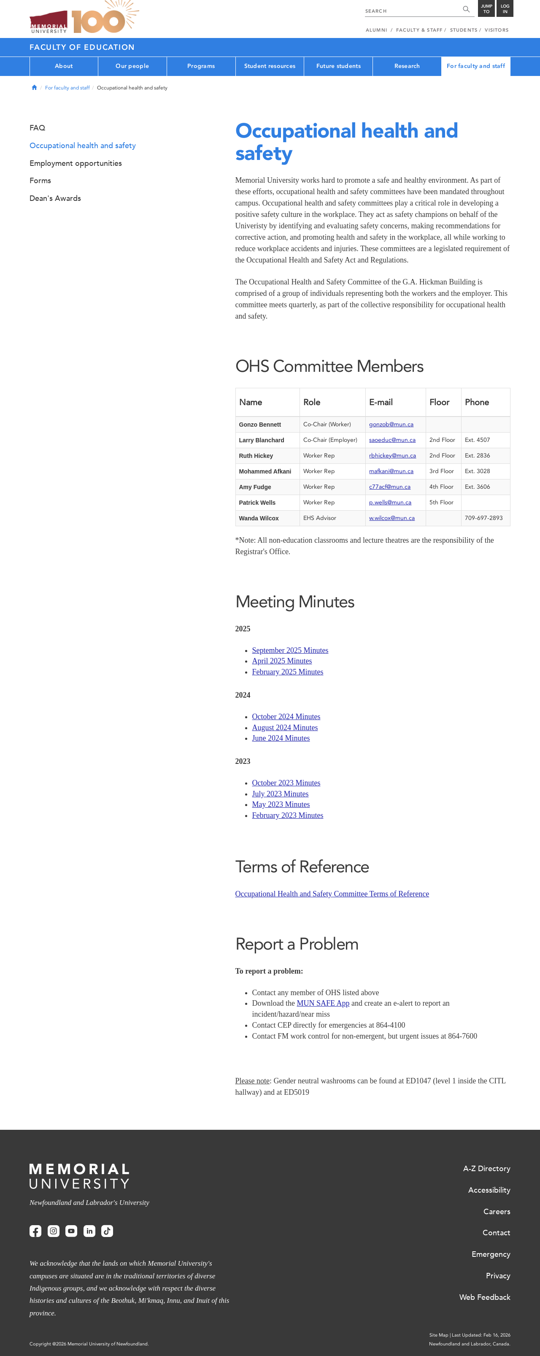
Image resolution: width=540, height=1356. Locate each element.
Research (407, 66)
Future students (338, 66)
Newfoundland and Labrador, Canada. (469, 1344)
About (64, 66)
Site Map (438, 1335)
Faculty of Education (82, 47)
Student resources (270, 66)
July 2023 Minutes (280, 794)
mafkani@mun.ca (391, 471)
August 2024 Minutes (285, 727)
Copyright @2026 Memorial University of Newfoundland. (89, 1344)
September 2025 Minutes (290, 650)
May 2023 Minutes (281, 804)
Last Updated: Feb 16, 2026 (481, 1335)
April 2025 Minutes (282, 661)
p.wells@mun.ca (390, 502)
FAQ (37, 128)
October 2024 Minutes (286, 716)
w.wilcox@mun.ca (392, 518)
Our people (132, 66)
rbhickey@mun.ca (392, 455)
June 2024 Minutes (281, 738)
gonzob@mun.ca (391, 424)
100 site (105, 17)
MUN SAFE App (323, 1003)
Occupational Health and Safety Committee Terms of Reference (332, 894)
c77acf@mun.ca (389, 486)
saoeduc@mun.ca (392, 440)
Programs (201, 66)
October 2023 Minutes (286, 783)
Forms (40, 180)
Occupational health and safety (83, 145)
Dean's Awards (55, 198)
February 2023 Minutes (288, 815)
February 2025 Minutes (288, 672)
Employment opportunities (76, 163)
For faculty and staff (476, 66)
